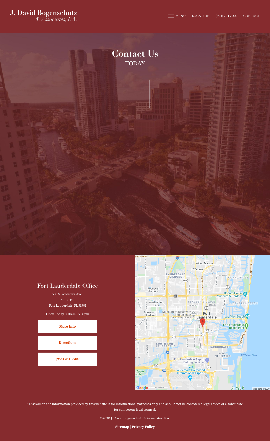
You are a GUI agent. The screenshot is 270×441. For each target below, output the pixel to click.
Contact (251, 16)
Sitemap (122, 427)
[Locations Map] (202, 322)
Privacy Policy (143, 427)
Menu (177, 16)
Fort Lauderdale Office (67, 286)
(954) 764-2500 (226, 16)
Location (201, 16)
